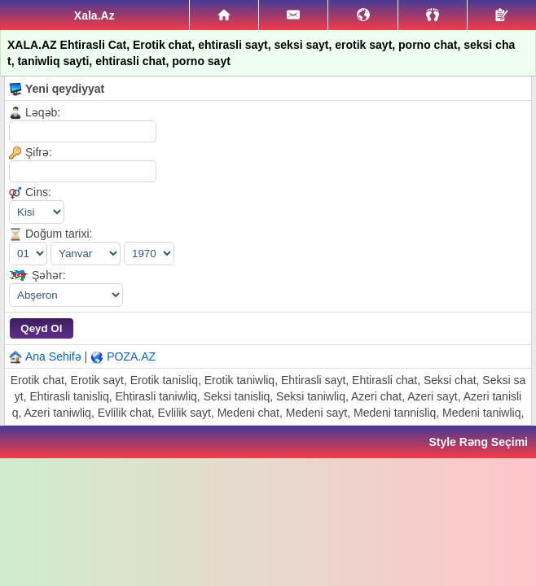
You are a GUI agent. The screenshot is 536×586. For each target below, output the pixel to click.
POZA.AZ (131, 356)
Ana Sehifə (53, 356)
